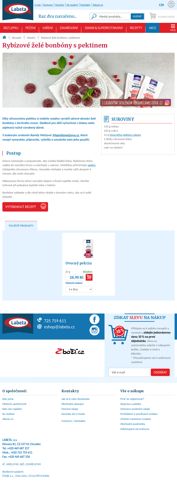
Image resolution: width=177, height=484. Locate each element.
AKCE (152, 29)
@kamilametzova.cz (65, 135)
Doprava (48, 5)
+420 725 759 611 (21, 452)
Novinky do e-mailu (73, 414)
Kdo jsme (8, 399)
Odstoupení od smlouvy (134, 429)
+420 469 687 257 (18, 448)
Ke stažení (72, 5)
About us (98, 5)
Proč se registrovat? (132, 399)
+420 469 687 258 (19, 457)
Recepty (135, 29)
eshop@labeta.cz (56, 327)
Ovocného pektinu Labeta (125, 135)
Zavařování (68, 29)
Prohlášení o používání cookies (139, 414)
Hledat (137, 16)
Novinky (59, 5)
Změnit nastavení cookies (135, 419)
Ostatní (31, 37)
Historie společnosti (14, 404)
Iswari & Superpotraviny (103, 29)
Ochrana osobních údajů (135, 409)
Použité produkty (21, 225)
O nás (37, 5)
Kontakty (85, 5)
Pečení (30, 29)
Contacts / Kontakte (73, 421)
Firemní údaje (69, 409)
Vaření (47, 29)
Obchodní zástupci (72, 404)
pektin (91, 165)
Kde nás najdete (12, 409)
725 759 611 (51, 321)
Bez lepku (11, 29)
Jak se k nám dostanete (75, 399)
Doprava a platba (130, 404)
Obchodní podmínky (132, 424)
